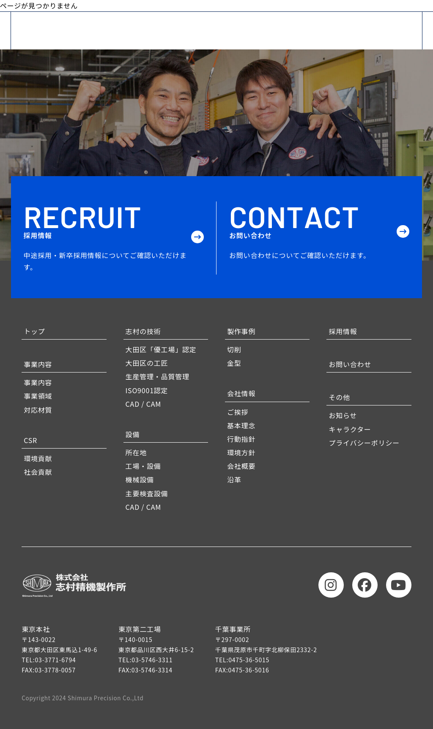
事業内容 (38, 364)
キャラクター (350, 429)
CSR (30, 440)
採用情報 (343, 331)
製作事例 (241, 331)
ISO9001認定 (147, 390)
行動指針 (241, 439)
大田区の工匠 (147, 363)
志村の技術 (143, 331)
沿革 (234, 479)
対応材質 (38, 410)
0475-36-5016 (248, 670)
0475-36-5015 (248, 660)
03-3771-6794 (55, 660)
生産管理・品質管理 (157, 376)
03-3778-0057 (55, 670)
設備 (133, 434)
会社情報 (241, 393)
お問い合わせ (350, 364)
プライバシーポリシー (364, 443)
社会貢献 (38, 472)
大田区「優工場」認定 (161, 349)
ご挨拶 (237, 412)
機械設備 (140, 479)
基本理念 (241, 425)
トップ (34, 331)
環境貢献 (38, 458)
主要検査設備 (147, 493)
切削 (234, 349)
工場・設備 (143, 466)
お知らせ (343, 415)
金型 (234, 363)
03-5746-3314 (152, 670)
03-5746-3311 (152, 660)
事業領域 (38, 396)
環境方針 (241, 452)
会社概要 (241, 466)
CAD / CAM (144, 404)
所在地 (136, 452)
